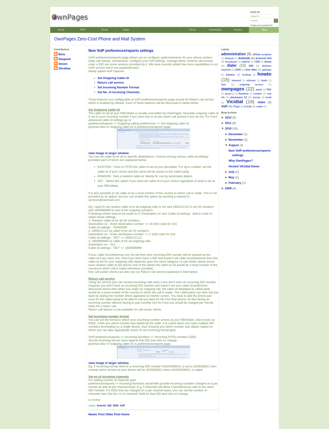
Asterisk (101, 405)
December (235, 134)
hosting (246, 75)
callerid (245, 62)
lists (223, 84)
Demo (192, 29)
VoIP (122, 405)
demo (267, 61)
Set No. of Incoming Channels (119, 92)
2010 (228, 128)
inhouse (251, 80)
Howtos (238, 29)
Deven (62, 64)
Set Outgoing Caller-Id (113, 78)
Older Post (112, 414)
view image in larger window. (139, 142)
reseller (257, 93)
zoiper (259, 106)
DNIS (116, 405)
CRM (257, 62)
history (230, 74)
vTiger (236, 106)
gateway (266, 69)
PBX (82, 29)
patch (259, 89)
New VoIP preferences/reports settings (121, 51)
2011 (228, 123)
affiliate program (261, 54)
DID (109, 405)
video (261, 102)
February (234, 182)
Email (104, 29)
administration (233, 54)
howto (264, 73)
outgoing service (251, 84)
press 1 (229, 93)
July (231, 172)
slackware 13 (238, 97)
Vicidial (234, 101)
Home (61, 29)
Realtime (244, 93)
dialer (232, 65)
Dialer (126, 29)
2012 (228, 117)
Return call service (111, 82)
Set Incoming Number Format (118, 87)
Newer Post (96, 414)
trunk (268, 97)
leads (264, 80)
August (233, 145)
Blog (264, 29)
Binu (61, 54)
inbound (236, 80)
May (231, 177)
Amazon (229, 58)
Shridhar (64, 68)
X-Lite (248, 106)
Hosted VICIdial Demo (243, 166)
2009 (228, 188)
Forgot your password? (261, 25)
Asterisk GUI (263, 58)
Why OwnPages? (240, 160)
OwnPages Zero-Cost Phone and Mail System (99, 38)
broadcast (231, 62)
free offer (251, 69)
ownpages (232, 88)
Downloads (215, 29)
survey (256, 97)
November (235, 139)
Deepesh (64, 59)
